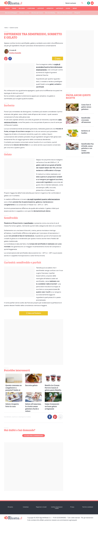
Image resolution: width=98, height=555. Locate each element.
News (75, 8)
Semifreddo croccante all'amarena (86, 120)
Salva (57, 92)
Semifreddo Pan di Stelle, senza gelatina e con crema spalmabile (87, 148)
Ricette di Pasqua (11, 13)
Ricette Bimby (50, 13)
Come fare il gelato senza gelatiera (86, 107)
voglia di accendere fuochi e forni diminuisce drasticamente (49, 100)
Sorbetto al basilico (85, 132)
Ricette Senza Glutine (65, 13)
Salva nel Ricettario (33, 413)
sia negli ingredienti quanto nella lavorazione (43, 266)
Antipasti (59, 8)
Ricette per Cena (37, 13)
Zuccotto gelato (31, 486)
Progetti (77, 13)
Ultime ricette (24, 13)
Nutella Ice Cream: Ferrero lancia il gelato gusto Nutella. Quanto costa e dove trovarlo (53, 488)
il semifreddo (28, 290)
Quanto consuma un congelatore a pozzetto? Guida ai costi (13, 488)
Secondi (22, 8)
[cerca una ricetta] (82, 3)
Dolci (7, 8)
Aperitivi (50, 8)
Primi (14, 8)
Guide (68, 8)
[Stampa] (60, 518)
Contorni (31, 8)
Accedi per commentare (33, 536)
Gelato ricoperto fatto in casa (12, 505)
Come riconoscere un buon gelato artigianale (52, 506)
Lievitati (40, 8)
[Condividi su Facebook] (49, 518)
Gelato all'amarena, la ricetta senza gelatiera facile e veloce (33, 507)
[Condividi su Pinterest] (55, 518)
